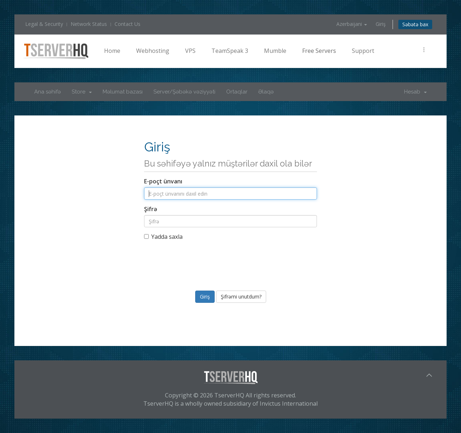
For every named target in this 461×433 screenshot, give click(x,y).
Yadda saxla (163, 237)
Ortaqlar (236, 91)
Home (112, 51)
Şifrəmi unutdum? (241, 296)
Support (363, 51)
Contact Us (127, 23)
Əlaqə (266, 91)
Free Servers (319, 51)
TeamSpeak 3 (229, 51)
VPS (190, 51)
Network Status (89, 23)
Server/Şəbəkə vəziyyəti (184, 91)
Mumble (275, 51)
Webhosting (152, 51)
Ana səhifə (47, 91)
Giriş (381, 23)
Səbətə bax (415, 24)
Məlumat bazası (123, 91)
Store (82, 91)
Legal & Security (44, 23)
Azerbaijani (351, 23)
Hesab (415, 91)
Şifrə (150, 209)
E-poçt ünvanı (163, 181)
